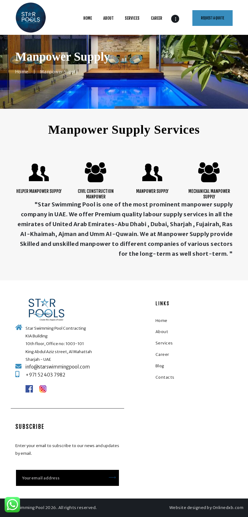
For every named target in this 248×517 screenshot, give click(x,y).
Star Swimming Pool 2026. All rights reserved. (51, 507)
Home (22, 72)
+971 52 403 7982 (45, 375)
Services (164, 343)
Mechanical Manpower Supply (209, 194)
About (161, 331)
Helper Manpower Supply (38, 191)
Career (162, 354)
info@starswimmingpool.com (58, 367)
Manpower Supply (152, 191)
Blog (159, 365)
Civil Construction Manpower (96, 194)
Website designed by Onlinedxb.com (206, 507)
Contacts (165, 377)
